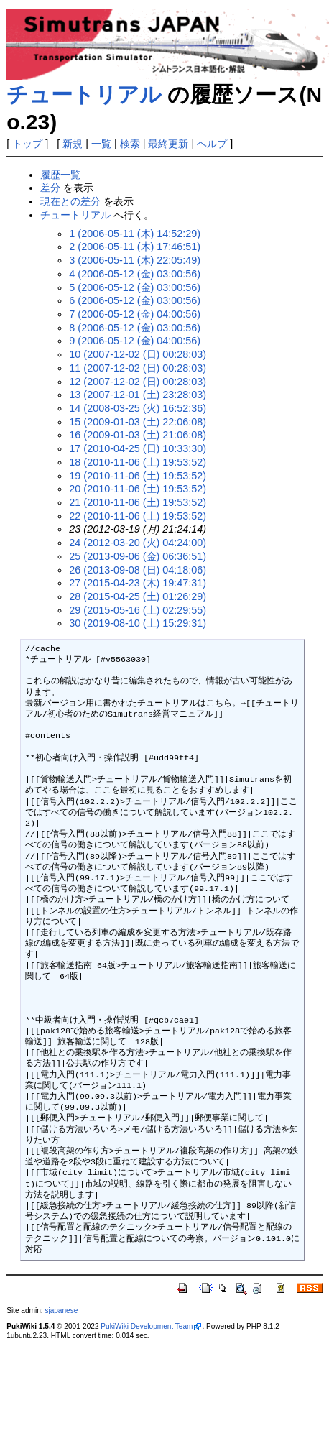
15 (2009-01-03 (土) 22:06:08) (137, 422)
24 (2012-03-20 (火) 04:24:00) (137, 542)
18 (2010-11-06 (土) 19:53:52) (137, 462)
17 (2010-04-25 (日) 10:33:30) (137, 448)
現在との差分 (70, 201)
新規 (72, 143)
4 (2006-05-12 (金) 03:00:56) (134, 274)
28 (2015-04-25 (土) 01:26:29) (137, 596)
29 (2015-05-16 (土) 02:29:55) (137, 610)
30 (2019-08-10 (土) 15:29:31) (137, 623)
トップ (27, 143)
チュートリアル (84, 94)
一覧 (101, 143)
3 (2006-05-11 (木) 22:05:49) (134, 260)
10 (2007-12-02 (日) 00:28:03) (137, 354)
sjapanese (61, 1310)
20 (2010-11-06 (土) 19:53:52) (137, 488)
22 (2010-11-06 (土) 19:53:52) (137, 516)
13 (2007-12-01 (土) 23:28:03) (137, 394)
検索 (130, 143)
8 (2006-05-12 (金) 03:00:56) (134, 327)
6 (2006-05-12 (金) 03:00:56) (134, 300)
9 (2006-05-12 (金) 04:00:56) (134, 340)
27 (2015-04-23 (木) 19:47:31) (137, 583)
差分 (50, 187)
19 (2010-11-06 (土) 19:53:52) (137, 476)
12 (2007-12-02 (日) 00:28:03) (137, 381)
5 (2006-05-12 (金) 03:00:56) (134, 287)
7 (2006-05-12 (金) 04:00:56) (134, 314)
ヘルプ (212, 143)
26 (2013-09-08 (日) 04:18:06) (137, 570)
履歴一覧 (60, 174)
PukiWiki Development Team (147, 1326)
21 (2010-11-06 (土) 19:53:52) (137, 502)
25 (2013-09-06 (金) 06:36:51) (137, 556)
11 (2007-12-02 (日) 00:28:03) (137, 368)
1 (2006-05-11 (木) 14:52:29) (134, 233)
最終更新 (168, 143)
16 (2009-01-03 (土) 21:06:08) (137, 435)
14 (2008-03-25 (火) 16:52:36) (137, 408)
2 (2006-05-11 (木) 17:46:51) (134, 246)
